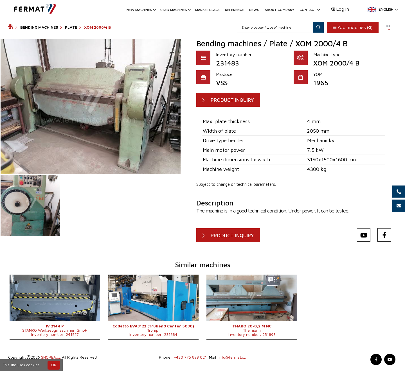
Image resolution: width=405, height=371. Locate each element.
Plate (71, 27)
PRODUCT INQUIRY (232, 100)
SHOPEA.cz (51, 357)
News (254, 10)
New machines (141, 10)
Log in (340, 9)
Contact (309, 10)
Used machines (175, 10)
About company (279, 10)
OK (53, 365)
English (388, 9)
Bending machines (39, 27)
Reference (234, 10)
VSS (222, 83)
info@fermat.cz (232, 357)
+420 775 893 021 (190, 357)
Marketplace (207, 10)
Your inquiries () (353, 27)
